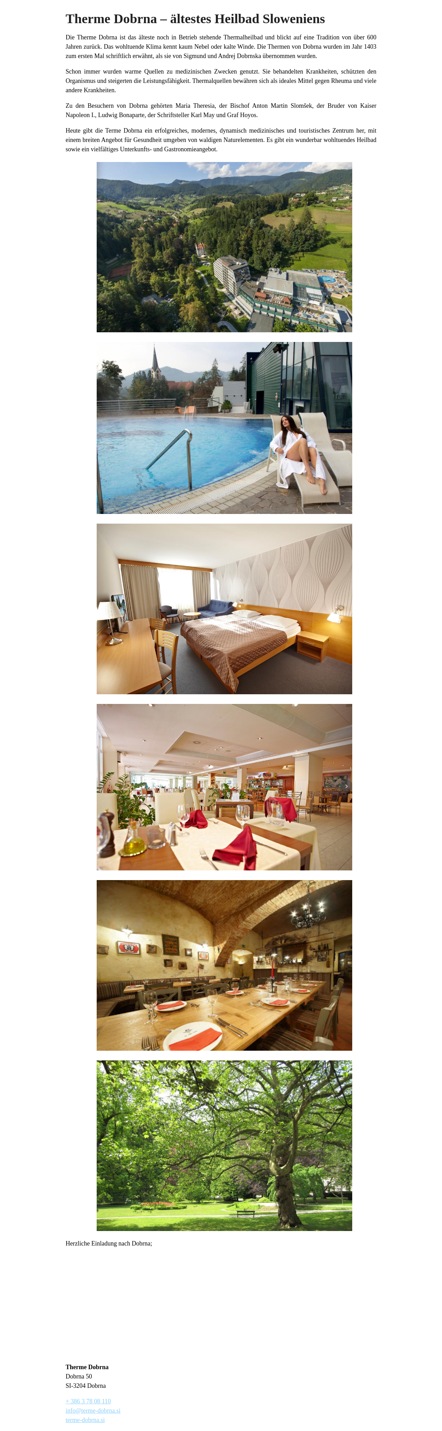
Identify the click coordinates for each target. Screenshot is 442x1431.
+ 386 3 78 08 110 (88, 1401)
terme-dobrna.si (85, 1419)
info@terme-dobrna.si (93, 1410)
